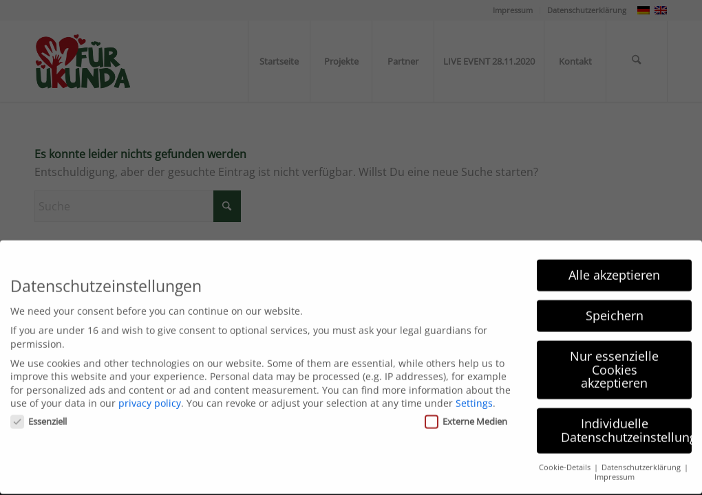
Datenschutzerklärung (642, 456)
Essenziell (38, 410)
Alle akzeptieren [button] (614, 264)
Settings (474, 392)
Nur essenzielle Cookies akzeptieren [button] (614, 358)
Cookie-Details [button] (566, 456)
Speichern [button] (615, 304)
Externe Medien (466, 410)
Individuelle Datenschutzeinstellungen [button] (626, 419)
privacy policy (149, 392)
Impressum (615, 466)
